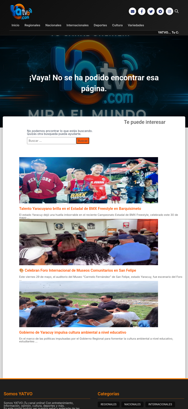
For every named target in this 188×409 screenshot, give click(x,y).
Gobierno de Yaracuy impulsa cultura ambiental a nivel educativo (72, 332)
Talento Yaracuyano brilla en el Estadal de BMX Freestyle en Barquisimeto (80, 209)
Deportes (100, 25)
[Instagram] (169, 11)
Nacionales (53, 25)
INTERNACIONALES (160, 404)
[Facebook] (141, 11)
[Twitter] (151, 11)
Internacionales (78, 25)
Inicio (15, 25)
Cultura (117, 25)
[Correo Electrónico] (132, 11)
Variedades (136, 25)
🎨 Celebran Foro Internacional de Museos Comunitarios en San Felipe (77, 270)
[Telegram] (160, 11)
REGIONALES (109, 404)
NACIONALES (132, 404)
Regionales (32, 25)
